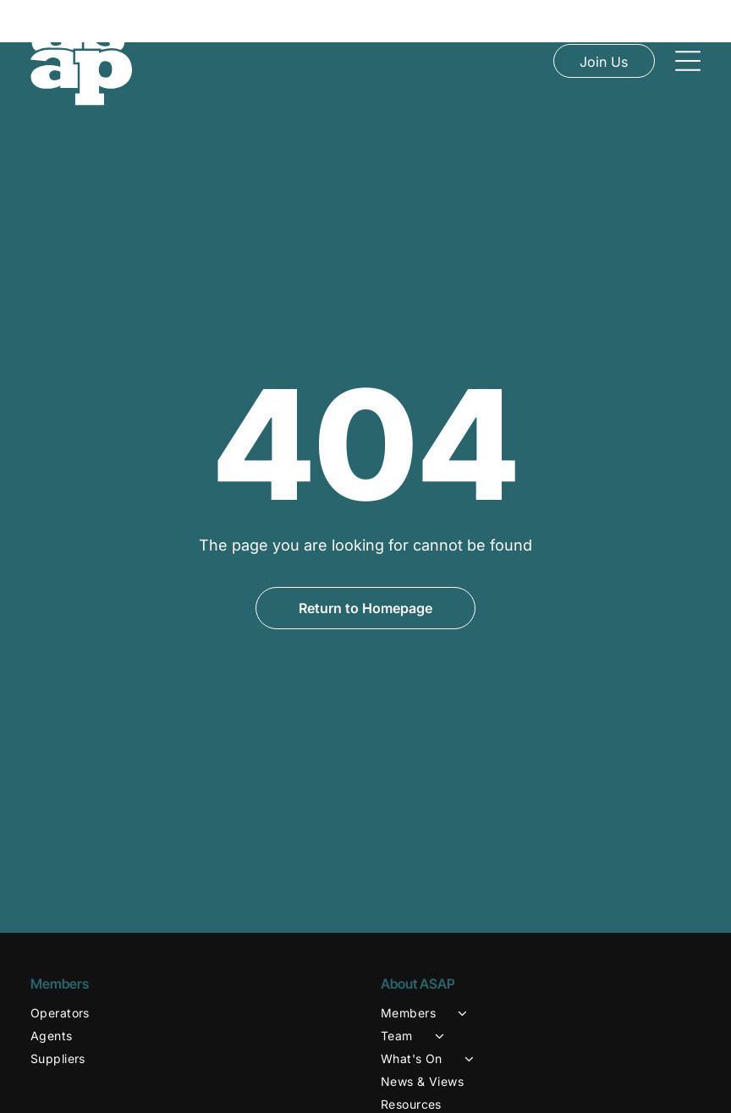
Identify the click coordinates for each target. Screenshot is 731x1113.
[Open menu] (688, 61)
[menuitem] (190, 970)
